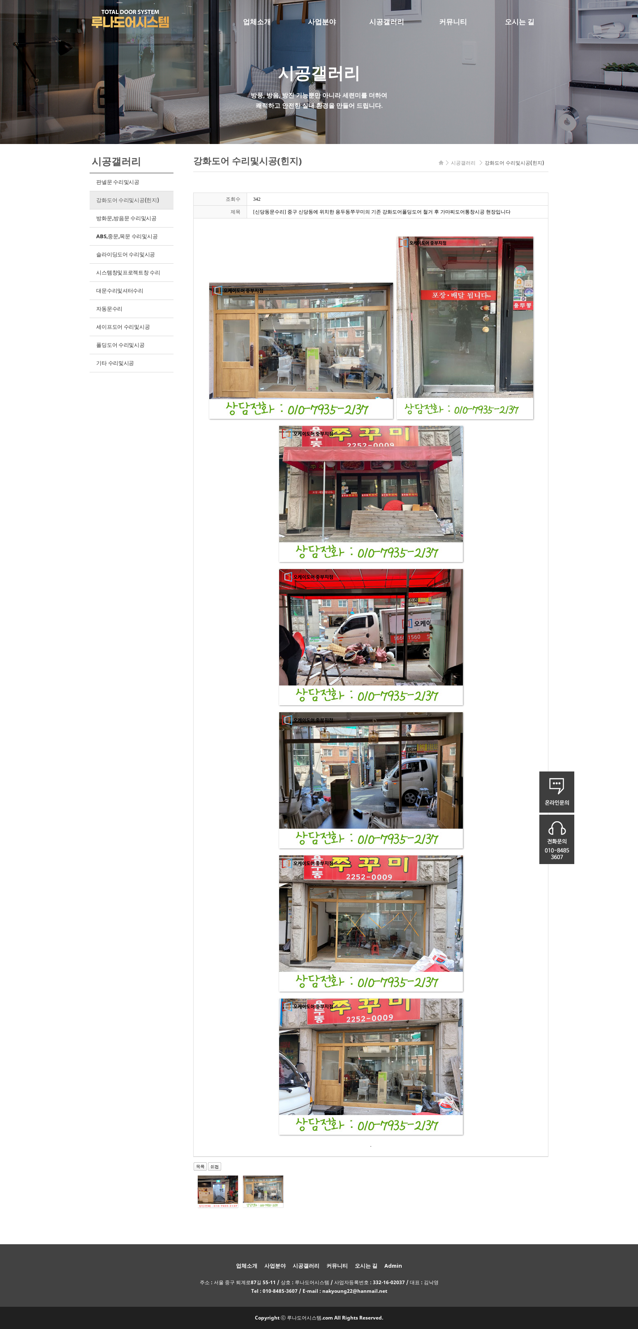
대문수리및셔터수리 (119, 290)
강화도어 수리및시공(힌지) (127, 200)
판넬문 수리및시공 (117, 182)
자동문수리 (109, 308)
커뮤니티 (453, 21)
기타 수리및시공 (115, 363)
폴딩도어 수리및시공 (120, 345)
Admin (393, 1265)
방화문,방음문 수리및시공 (126, 218)
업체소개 (257, 21)
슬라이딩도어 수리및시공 (125, 254)
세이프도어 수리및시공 (123, 326)
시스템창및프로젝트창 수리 (128, 272)
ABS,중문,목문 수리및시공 (126, 236)
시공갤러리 (386, 21)
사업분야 (322, 21)
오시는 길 (519, 21)
